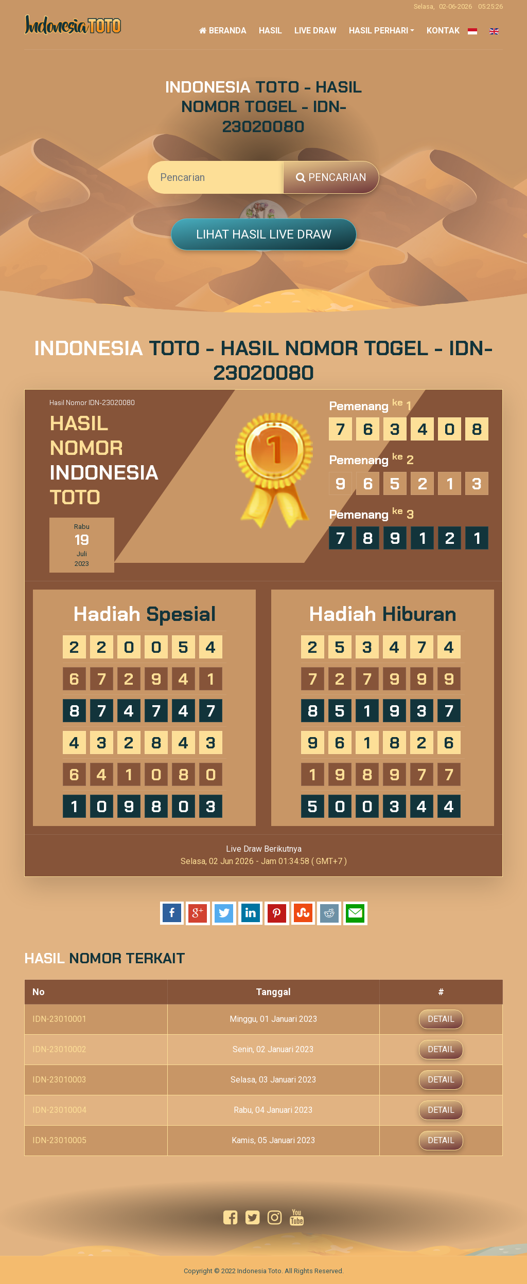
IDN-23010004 (59, 1109)
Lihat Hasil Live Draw (263, 234)
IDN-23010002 (59, 1048)
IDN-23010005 (59, 1139)
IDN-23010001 (59, 1018)
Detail (441, 1018)
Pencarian (331, 177)
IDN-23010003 (59, 1079)
